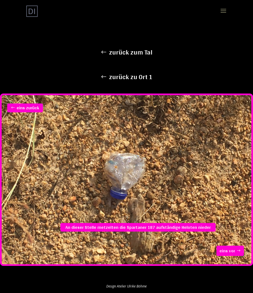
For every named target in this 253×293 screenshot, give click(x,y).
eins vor (227, 251)
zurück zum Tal (131, 52)
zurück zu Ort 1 (131, 77)
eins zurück (28, 108)
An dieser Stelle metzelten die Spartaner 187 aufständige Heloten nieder (138, 227)
